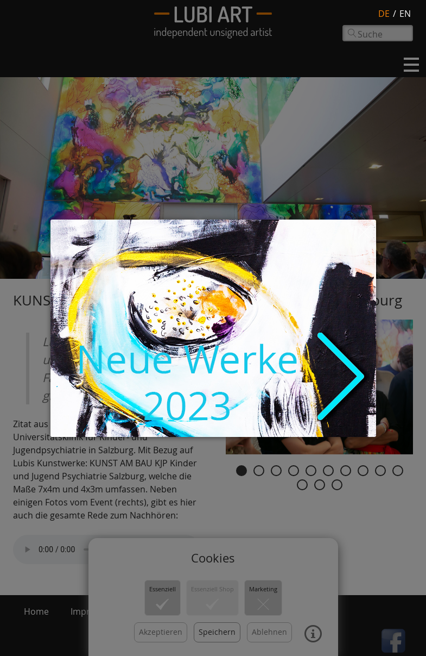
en (405, 14)
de (384, 14)
